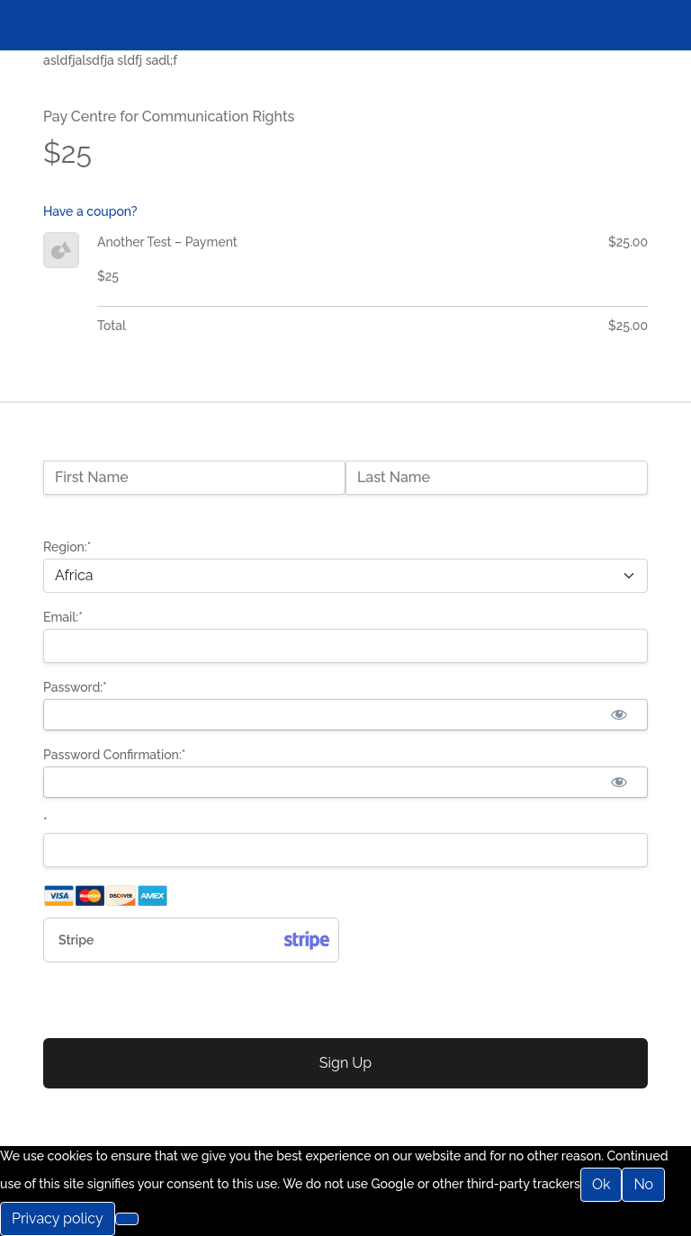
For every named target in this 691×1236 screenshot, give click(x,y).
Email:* (63, 617)
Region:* (67, 547)
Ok (601, 1184)
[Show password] (618, 714)
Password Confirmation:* (114, 755)
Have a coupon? (90, 211)
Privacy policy (57, 1218)
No (643, 1184)
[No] (127, 1219)
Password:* (75, 687)
